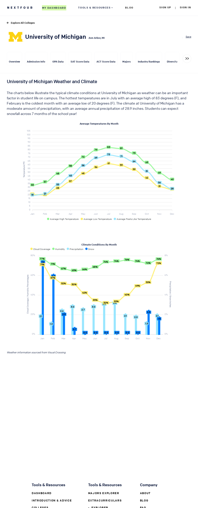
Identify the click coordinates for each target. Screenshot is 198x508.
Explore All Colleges (21, 22)
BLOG (129, 7)
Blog (144, 500)
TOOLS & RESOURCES (95, 7)
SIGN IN (185, 7)
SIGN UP (165, 7)
